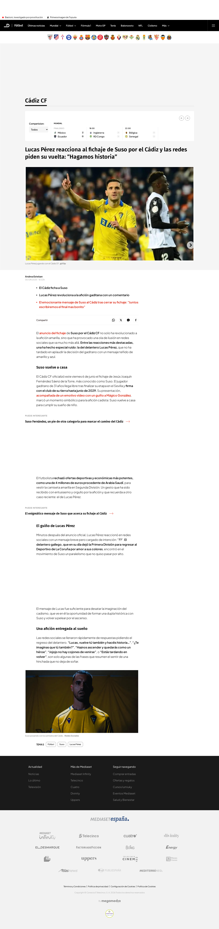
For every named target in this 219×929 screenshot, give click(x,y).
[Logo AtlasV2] (68, 870)
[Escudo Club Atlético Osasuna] (119, 37)
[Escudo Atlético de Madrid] (56, 37)
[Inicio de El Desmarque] (7, 25)
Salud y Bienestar (123, 799)
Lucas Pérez (75, 744)
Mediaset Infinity (81, 774)
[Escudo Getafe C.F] (94, 37)
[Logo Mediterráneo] (151, 870)
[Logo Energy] (171, 847)
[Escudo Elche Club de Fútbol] (75, 37)
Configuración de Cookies (123, 886)
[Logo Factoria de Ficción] (88, 847)
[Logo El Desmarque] (47, 847)
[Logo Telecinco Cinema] (130, 859)
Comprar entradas (124, 774)
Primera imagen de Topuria (63, 17)
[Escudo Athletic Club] (50, 37)
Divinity (75, 793)
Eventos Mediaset (124, 793)
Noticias (33, 774)
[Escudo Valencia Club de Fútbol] (163, 37)
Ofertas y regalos (124, 780)
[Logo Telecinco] (89, 836)
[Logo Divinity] (171, 836)
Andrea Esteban (34, 276)
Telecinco (77, 780)
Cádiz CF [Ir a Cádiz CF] (36, 100)
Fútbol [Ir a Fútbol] (18, 25)
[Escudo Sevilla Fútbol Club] (156, 37)
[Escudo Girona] (100, 37)
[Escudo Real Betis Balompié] (131, 37)
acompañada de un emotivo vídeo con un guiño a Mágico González (83, 395)
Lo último (34, 780)
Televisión (34, 787)
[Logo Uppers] (88, 859)
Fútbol (51, 744)
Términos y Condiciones (75, 886)
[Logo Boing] (130, 847)
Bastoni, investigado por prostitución (24, 17)
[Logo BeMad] (47, 859)
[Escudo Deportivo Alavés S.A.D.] (69, 37)
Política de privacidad (98, 886)
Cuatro (75, 787)
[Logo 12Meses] (171, 859)
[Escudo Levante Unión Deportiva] (106, 37)
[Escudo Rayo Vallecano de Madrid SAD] (125, 37)
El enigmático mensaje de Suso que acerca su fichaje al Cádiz (69, 513)
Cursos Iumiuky (122, 787)
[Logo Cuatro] (130, 836)
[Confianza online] (109, 916)
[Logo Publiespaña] (109, 870)
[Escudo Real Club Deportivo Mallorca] (113, 37)
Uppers (75, 799)
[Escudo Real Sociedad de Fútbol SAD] (150, 37)
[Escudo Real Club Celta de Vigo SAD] (62, 37)
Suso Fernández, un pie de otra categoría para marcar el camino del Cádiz (77, 421)
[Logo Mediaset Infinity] (47, 836)
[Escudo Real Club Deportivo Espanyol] (81, 37)
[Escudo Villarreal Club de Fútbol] (169, 37)
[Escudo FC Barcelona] (87, 37)
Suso (61, 744)
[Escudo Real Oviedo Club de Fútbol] (144, 37)
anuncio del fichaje (52, 333)
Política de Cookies (146, 886)
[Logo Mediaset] (109, 821)
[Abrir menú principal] (213, 25)
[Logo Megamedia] (111, 901)
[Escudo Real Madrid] (138, 37)
